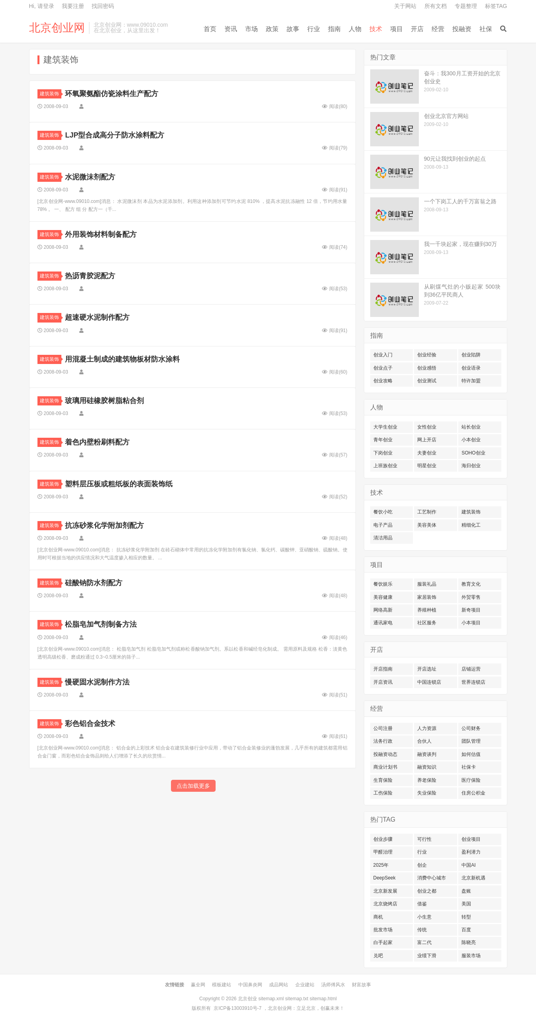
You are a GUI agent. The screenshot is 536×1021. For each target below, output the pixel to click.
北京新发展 (385, 891)
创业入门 (383, 355)
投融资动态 (385, 754)
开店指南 (383, 669)
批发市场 (383, 929)
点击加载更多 (193, 786)
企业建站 (304, 985)
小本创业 (471, 440)
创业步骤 (383, 839)
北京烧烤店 (385, 904)
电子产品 (383, 525)
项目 (396, 29)
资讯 (230, 29)
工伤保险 (383, 793)
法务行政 (383, 741)
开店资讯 (383, 682)
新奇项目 (471, 610)
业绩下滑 (426, 955)
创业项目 (471, 839)
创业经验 (426, 355)
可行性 (424, 839)
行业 (313, 29)
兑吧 (378, 955)
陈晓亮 (468, 942)
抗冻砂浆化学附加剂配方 (104, 525)
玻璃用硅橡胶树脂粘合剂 (104, 401)
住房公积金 (473, 793)
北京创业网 (57, 28)
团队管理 (471, 741)
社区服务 (426, 623)
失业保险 (426, 793)
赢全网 (198, 985)
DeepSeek (384, 878)
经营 (438, 29)
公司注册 (383, 728)
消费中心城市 (431, 878)
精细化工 (471, 525)
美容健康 (383, 597)
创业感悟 (426, 368)
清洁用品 (383, 538)
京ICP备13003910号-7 (237, 1008)
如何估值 (471, 754)
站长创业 (471, 427)
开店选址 (426, 669)
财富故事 (361, 985)
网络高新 (383, 610)
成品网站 (278, 985)
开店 (417, 29)
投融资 (461, 29)
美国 (466, 904)
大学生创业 (385, 427)
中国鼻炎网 (250, 985)
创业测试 (426, 381)
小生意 (424, 917)
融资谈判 (426, 754)
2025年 (381, 865)
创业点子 (383, 368)
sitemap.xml (271, 998)
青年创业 (383, 440)
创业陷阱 (471, 355)
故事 (293, 29)
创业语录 (471, 368)
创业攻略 (383, 381)
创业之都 (426, 891)
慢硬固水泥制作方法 (97, 682)
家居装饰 (426, 597)
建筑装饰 (50, 93)
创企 (422, 865)
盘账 (466, 891)
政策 (272, 29)
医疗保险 (471, 780)
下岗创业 (383, 453)
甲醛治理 (383, 852)
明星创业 (426, 465)
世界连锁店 (473, 682)
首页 (210, 29)
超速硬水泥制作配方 (97, 317)
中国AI (468, 865)
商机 (378, 917)
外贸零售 (471, 597)
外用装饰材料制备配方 (101, 234)
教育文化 (471, 584)
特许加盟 (471, 381)
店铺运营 (471, 669)
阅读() (334, 106)
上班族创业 (385, 465)
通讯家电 (383, 623)
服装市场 (471, 955)
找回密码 (103, 6)
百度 (466, 929)
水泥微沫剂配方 (90, 177)
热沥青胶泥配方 (90, 276)
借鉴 (422, 904)
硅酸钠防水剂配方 (93, 583)
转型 (466, 917)
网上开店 (426, 440)
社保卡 (468, 767)
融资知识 (426, 767)
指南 (334, 29)
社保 (485, 29)
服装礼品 (426, 584)
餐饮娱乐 (383, 584)
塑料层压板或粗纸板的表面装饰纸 (119, 484)
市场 (251, 29)
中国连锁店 (429, 682)
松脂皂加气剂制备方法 (101, 624)
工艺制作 (426, 512)
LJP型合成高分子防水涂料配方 (114, 135)
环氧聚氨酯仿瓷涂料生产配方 (111, 94)
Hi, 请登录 (41, 6)
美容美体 (426, 525)
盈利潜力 (471, 852)
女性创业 (426, 427)
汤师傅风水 (333, 985)
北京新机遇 (473, 878)
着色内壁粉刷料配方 (97, 442)
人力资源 (426, 728)
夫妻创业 (426, 453)
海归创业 (471, 465)
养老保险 (426, 780)
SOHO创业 (473, 453)
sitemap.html (323, 998)
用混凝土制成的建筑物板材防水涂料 (122, 359)
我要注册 (73, 6)
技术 (375, 29)
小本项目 (471, 623)
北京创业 (247, 998)
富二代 (424, 942)
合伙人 (424, 741)
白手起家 (383, 942)
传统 (422, 929)
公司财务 (471, 728)
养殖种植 (426, 610)
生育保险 (383, 780)
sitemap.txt (296, 998)
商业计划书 (385, 767)
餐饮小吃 (383, 512)
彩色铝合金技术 (90, 724)
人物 (355, 29)
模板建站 (221, 985)
